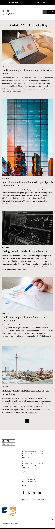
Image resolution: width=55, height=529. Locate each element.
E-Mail (24, 485)
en (49, 11)
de (44, 11)
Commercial (41, 2)
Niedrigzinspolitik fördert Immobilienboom (24, 251)
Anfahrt (24, 472)
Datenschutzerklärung (38, 499)
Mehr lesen (16, 92)
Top (52, 521)
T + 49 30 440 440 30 (28, 479)
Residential (13, 2)
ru (53, 11)
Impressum (25, 499)
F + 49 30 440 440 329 (29, 481)
